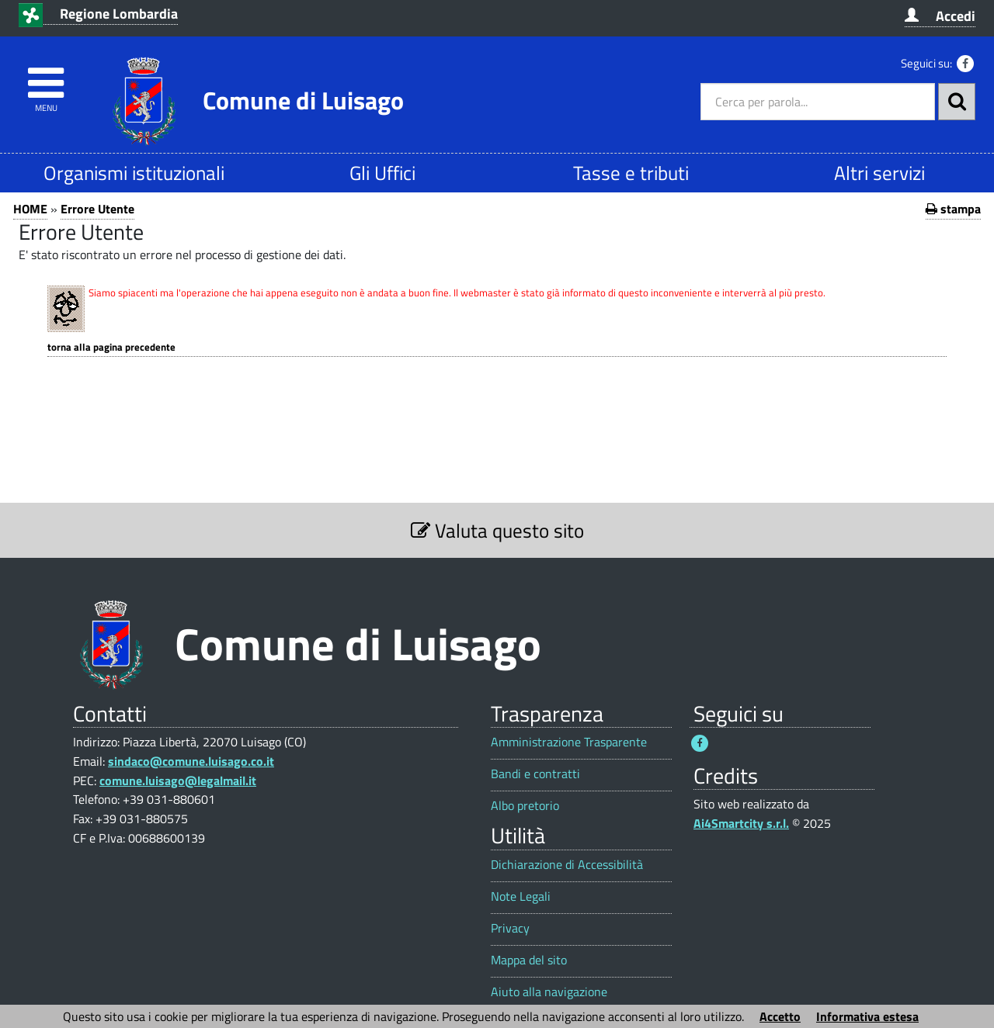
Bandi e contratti (535, 774)
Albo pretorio (525, 805)
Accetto (780, 1016)
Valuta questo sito (497, 530)
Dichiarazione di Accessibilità (567, 864)
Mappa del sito (529, 960)
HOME (30, 208)
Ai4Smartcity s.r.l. (741, 823)
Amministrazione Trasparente (569, 742)
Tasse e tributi (631, 172)
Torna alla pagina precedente (111, 347)
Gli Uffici (382, 172)
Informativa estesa (867, 1016)
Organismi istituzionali (133, 172)
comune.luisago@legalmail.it (177, 780)
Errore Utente (97, 208)
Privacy (510, 928)
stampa (953, 208)
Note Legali (521, 896)
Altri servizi (879, 172)
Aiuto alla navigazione (549, 992)
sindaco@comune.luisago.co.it (191, 761)
